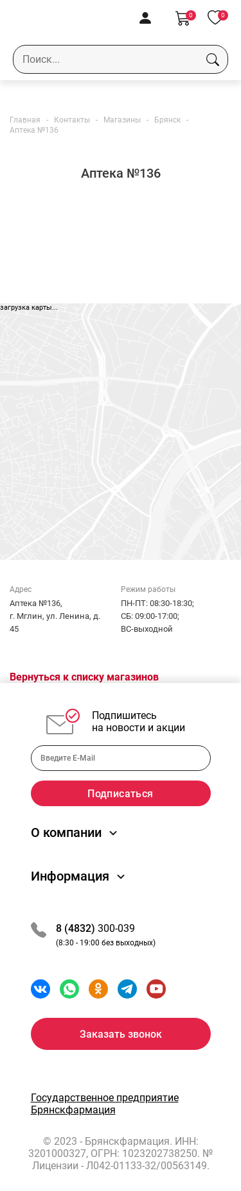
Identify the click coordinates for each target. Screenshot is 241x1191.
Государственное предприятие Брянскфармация (105, 1104)
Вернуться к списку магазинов (84, 677)
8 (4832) (77, 928)
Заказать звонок (121, 1034)
